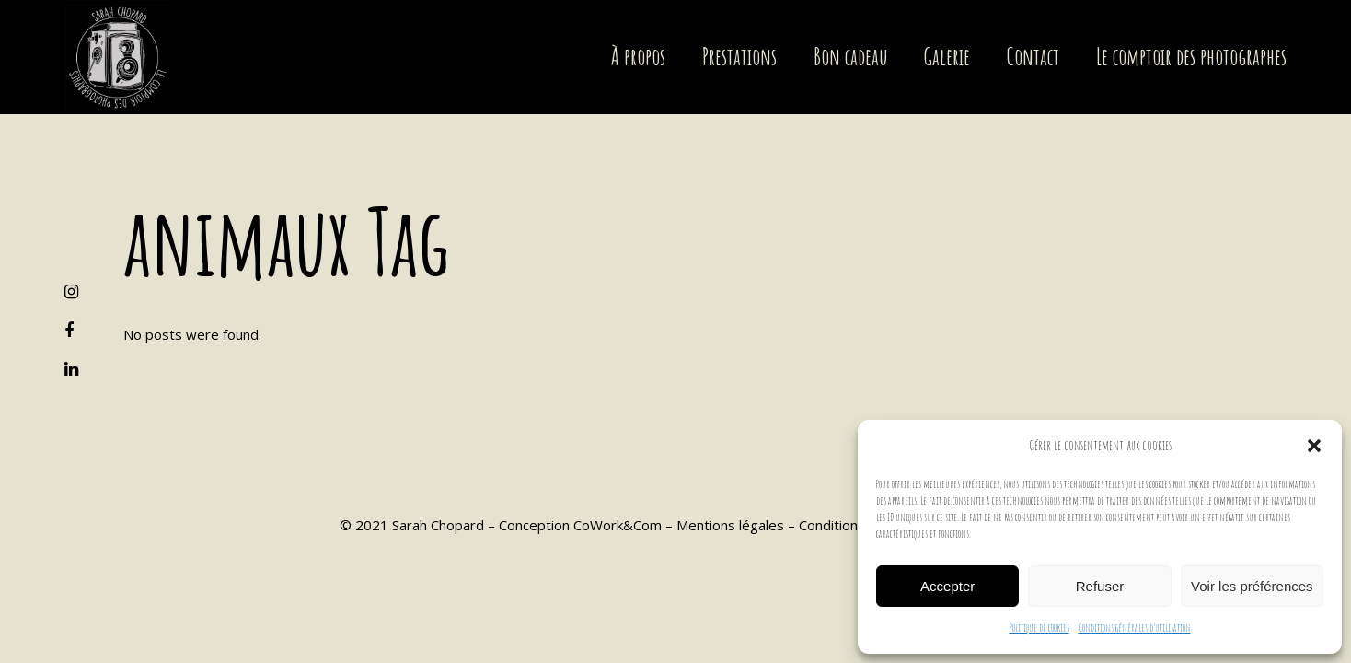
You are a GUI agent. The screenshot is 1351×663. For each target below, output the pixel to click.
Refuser (1100, 586)
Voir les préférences (1252, 586)
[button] (1314, 445)
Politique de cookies (1039, 627)
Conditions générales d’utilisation (1135, 627)
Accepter (947, 586)
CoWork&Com (617, 525)
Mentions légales (730, 525)
